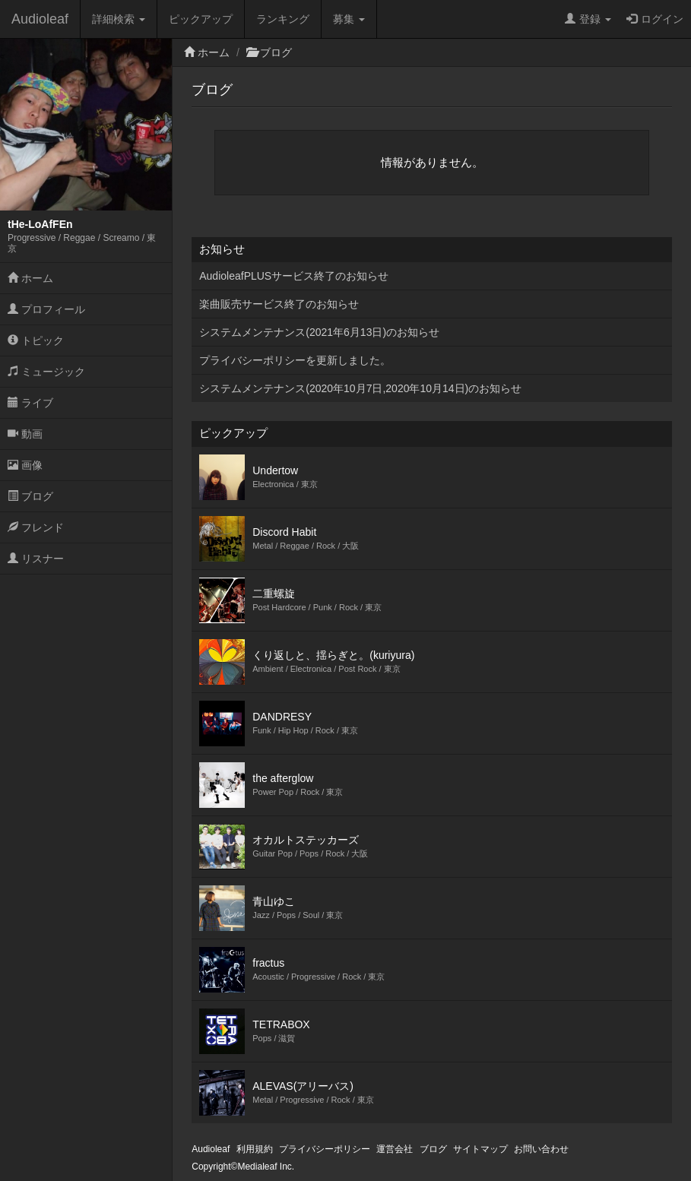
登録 (588, 19)
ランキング (282, 19)
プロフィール (46, 309)
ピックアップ (201, 19)
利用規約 (254, 1149)
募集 (349, 19)
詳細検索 (118, 19)
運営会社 (394, 1149)
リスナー (36, 559)
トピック (36, 340)
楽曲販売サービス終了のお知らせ (279, 304)
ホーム (30, 278)
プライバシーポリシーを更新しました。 (295, 360)
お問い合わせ (541, 1149)
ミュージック (46, 372)
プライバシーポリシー (324, 1149)
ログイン (654, 19)
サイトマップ (480, 1149)
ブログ (30, 496)
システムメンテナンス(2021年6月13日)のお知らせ (319, 332)
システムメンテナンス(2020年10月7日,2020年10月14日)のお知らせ (360, 388)
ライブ (30, 403)
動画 (25, 434)
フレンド (36, 527)
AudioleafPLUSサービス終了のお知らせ (293, 276)
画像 (25, 465)
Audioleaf (39, 19)
